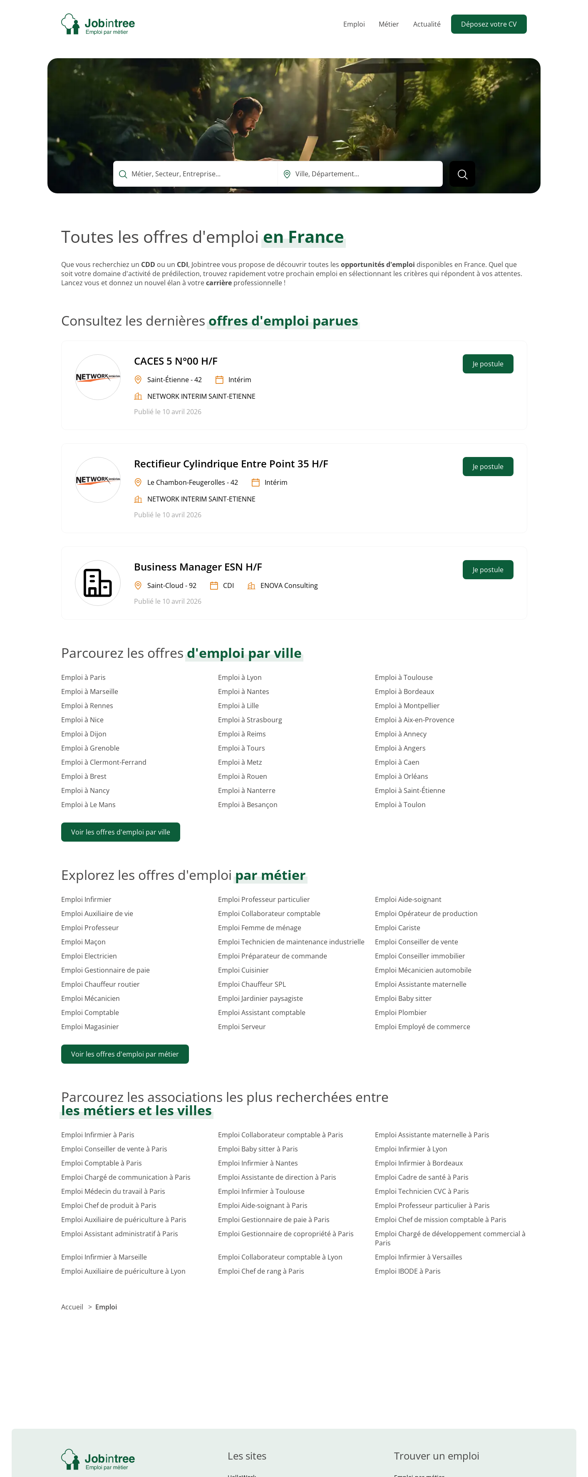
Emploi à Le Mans (88, 804)
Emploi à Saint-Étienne (410, 790)
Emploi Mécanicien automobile (423, 970)
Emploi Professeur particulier (264, 899)
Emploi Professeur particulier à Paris (432, 1205)
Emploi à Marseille (89, 691)
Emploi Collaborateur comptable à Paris (280, 1134)
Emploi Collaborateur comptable (269, 913)
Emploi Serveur (242, 1026)
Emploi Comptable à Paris (101, 1163)
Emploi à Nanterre (246, 790)
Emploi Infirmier (86, 899)
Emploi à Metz (240, 762)
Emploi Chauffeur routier (100, 984)
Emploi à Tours (241, 748)
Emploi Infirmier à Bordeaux (419, 1163)
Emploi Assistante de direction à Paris (277, 1177)
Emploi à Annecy (401, 733)
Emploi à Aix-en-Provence (414, 719)
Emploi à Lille (238, 705)
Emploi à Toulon (400, 804)
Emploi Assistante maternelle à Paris (432, 1134)
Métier (389, 24)
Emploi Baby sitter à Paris (258, 1148)
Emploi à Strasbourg (250, 719)
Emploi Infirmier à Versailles (418, 1257)
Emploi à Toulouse (404, 677)
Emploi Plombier (401, 1012)
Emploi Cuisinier (243, 970)
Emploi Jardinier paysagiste (260, 998)
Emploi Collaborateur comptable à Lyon (280, 1257)
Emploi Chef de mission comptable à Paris (440, 1219)
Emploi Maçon (83, 941)
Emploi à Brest (84, 776)
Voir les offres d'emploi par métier (125, 1054)
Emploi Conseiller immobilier (420, 956)
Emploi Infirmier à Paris (97, 1134)
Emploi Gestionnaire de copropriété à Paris (286, 1233)
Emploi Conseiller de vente (416, 941)
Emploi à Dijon (84, 733)
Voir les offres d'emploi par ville (120, 832)
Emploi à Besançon (248, 804)
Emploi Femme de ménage (259, 927)
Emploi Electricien (89, 956)
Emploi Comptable (90, 1012)
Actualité (427, 24)
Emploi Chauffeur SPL (252, 984)
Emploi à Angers (400, 748)
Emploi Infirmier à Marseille (104, 1257)
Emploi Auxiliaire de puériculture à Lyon (123, 1271)
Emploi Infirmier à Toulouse (261, 1191)
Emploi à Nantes (243, 691)
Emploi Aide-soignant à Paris (263, 1205)
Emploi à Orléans (401, 776)
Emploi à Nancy (85, 790)
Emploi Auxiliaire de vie (97, 913)
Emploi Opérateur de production (426, 913)
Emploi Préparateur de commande (272, 956)
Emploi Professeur (90, 927)
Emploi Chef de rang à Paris (261, 1271)
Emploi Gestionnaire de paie (105, 970)
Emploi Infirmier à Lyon (411, 1148)
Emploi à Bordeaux (404, 691)
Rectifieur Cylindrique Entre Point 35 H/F (231, 463)
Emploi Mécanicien (90, 998)
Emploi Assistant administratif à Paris (119, 1233)
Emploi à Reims (242, 733)
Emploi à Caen (397, 762)
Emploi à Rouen (242, 776)
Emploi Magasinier (90, 1026)
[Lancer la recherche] (462, 174)
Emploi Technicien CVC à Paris (422, 1191)
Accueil (73, 1307)
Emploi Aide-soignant (408, 899)
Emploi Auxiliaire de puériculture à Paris (123, 1219)
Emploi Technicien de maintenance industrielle (291, 941)
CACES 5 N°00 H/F (176, 361)
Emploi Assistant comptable (261, 1012)
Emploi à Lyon (240, 677)
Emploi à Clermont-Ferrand (103, 762)
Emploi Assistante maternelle (420, 984)
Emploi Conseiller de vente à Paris (114, 1148)
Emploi (354, 24)
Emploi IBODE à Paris (408, 1271)
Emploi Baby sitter (403, 998)
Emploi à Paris (83, 677)
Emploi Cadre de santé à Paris (422, 1177)
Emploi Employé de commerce (422, 1026)
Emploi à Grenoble (90, 748)
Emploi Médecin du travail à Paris (113, 1191)
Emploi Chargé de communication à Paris (126, 1177)
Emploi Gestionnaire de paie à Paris (274, 1219)
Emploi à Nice (82, 719)
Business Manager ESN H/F (198, 566)
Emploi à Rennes (87, 705)
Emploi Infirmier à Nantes (258, 1163)
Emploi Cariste (397, 927)
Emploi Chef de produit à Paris (108, 1205)
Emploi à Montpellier (407, 705)
